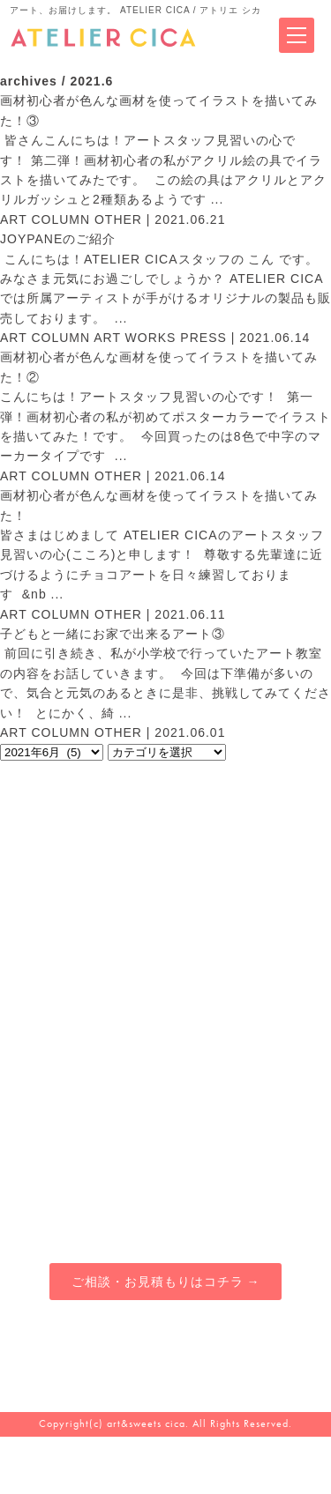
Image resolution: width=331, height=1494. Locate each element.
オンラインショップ (249, 1145)
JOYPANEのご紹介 (58, 239)
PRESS (203, 338)
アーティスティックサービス (83, 1101)
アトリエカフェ (83, 1145)
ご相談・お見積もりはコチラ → (165, 1282)
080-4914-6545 (166, 1356)
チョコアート (83, 1190)
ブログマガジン (249, 1101)
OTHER (118, 219)
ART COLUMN (45, 219)
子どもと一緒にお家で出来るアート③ (112, 634)
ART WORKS (135, 338)
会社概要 (249, 1190)
